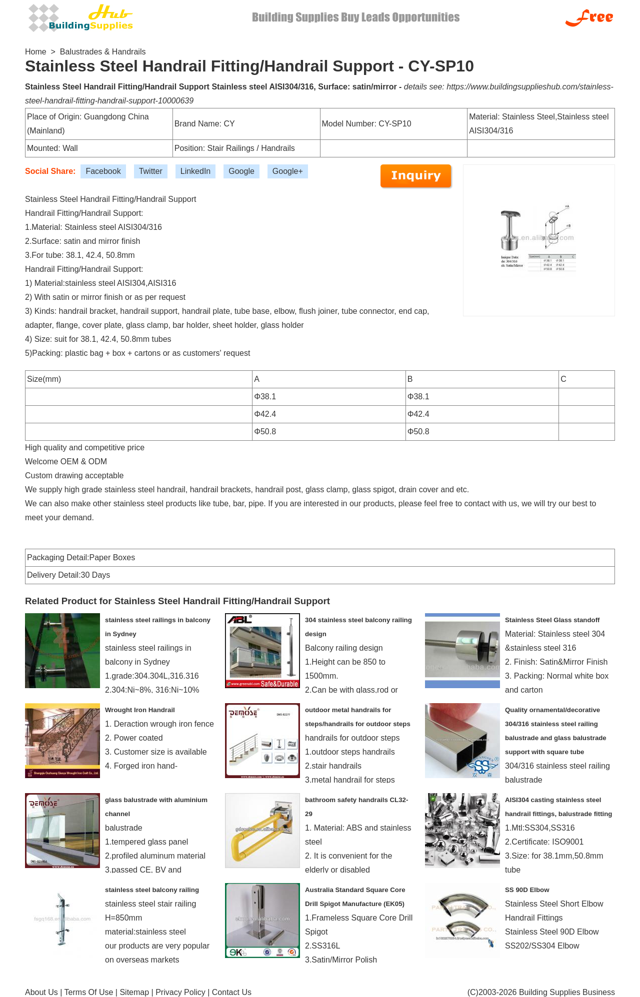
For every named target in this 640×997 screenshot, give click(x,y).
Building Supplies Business (567, 992)
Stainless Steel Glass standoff (552, 620)
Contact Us (232, 992)
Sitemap (134, 992)
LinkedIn (195, 171)
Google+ (287, 171)
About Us (41, 992)
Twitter (150, 171)
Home (35, 51)
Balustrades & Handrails (103, 51)
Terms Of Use (89, 992)
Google (241, 171)
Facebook (103, 171)
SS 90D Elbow (527, 890)
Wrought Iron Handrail (140, 710)
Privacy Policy (181, 992)
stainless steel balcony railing (152, 890)
